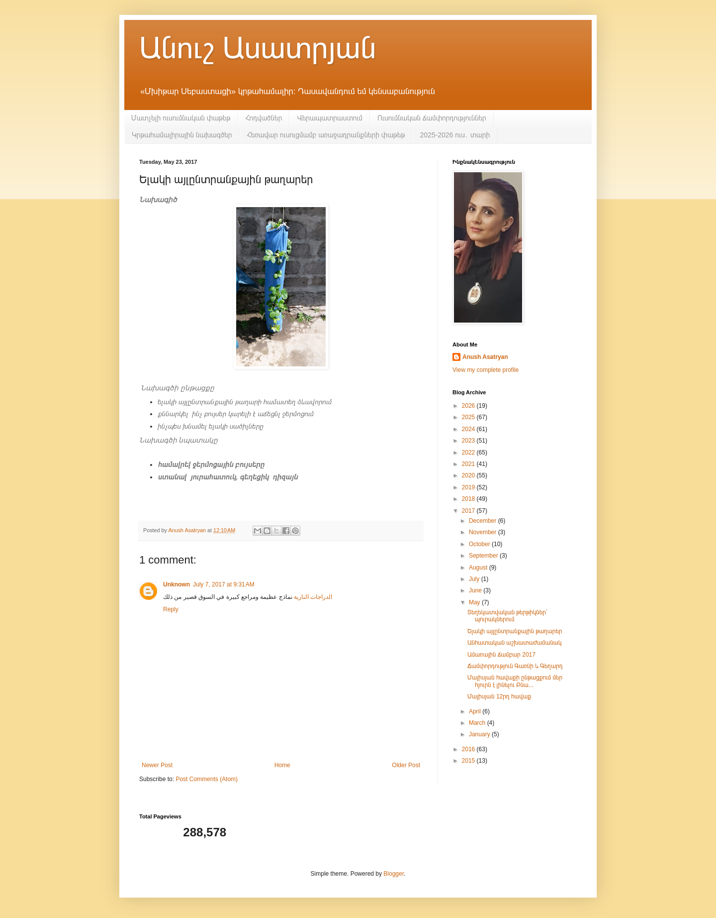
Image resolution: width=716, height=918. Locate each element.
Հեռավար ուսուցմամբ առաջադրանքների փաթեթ (326, 135)
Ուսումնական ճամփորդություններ (431, 118)
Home (282, 765)
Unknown (176, 584)
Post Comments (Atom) (207, 779)
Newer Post (157, 765)
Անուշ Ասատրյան (257, 48)
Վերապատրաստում (329, 118)
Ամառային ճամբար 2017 (501, 654)
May (475, 602)
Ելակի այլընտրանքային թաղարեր (514, 631)
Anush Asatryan (485, 356)
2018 (469, 498)
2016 (469, 749)
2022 (469, 452)
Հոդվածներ (263, 118)
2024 (469, 429)
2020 (469, 475)
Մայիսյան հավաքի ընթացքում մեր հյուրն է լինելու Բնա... (514, 681)
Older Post (406, 765)
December (483, 520)
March (478, 722)
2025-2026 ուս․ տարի (455, 135)
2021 (469, 463)
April (475, 711)
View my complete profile (485, 369)
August (479, 567)
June (476, 590)
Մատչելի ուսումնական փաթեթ (180, 118)
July (475, 578)
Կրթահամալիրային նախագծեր (182, 135)
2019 (469, 487)
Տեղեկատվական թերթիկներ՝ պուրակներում (507, 616)
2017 (469, 510)
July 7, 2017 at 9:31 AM (224, 584)
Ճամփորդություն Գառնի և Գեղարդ (515, 666)
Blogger (393, 873)
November (483, 532)
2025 (469, 417)
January (480, 734)
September (484, 555)
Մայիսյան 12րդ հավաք (499, 696)
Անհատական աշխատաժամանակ (514, 642)
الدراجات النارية (312, 596)
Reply (171, 609)
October (480, 544)
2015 (469, 760)
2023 (469, 440)
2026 (469, 405)
